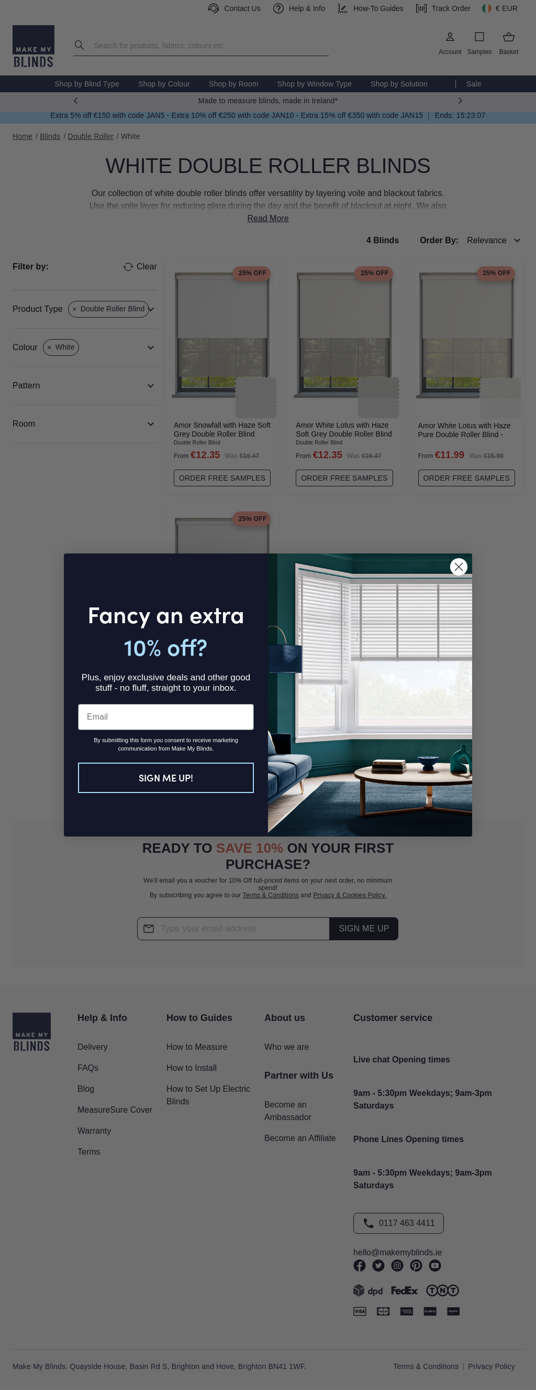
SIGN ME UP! (166, 777)
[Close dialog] (459, 567)
